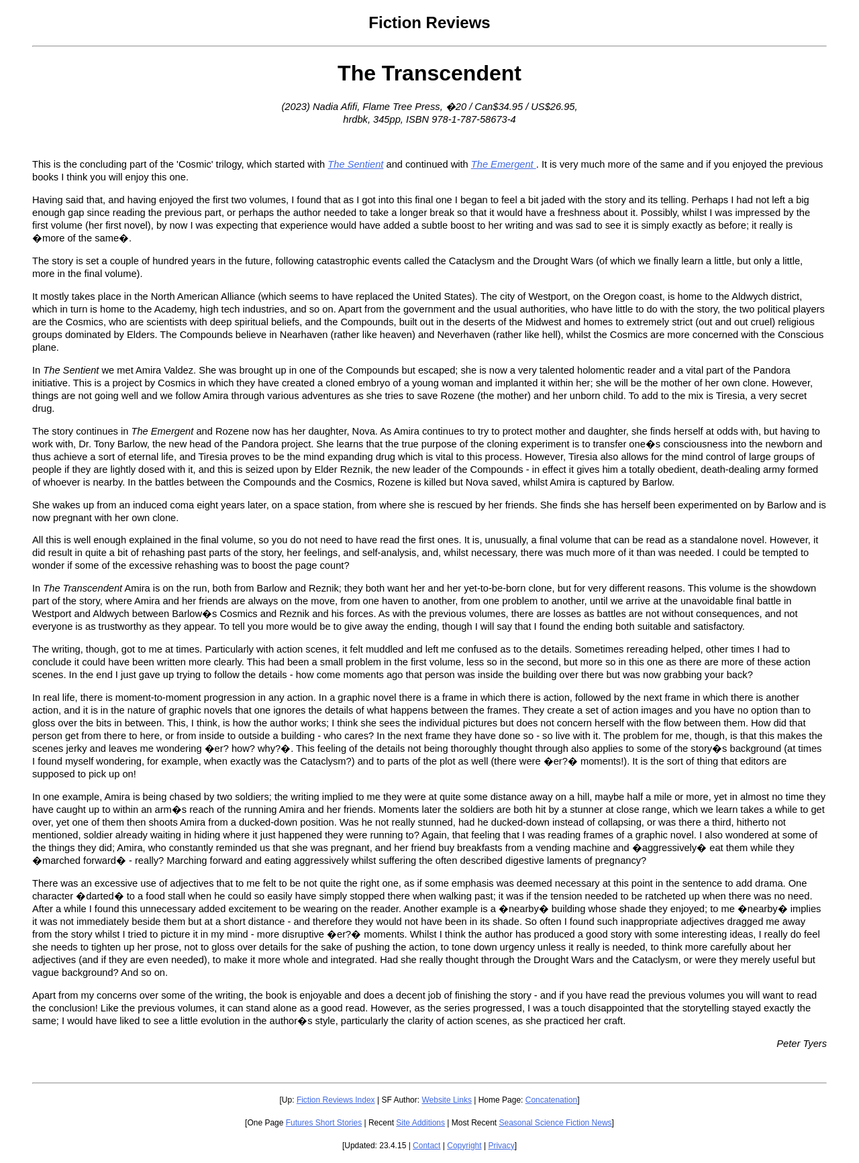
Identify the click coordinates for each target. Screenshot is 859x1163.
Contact (426, 1145)
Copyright (464, 1145)
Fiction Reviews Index (336, 1100)
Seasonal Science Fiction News (555, 1122)
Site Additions (420, 1122)
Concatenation (551, 1100)
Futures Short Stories (324, 1122)
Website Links (446, 1100)
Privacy (501, 1145)
